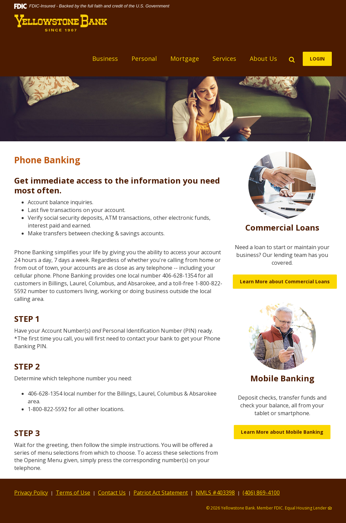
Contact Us (112, 492)
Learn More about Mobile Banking (282, 432)
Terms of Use (73, 492)
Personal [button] (144, 58)
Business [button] (105, 58)
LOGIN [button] (317, 58)
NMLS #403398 (215, 492)
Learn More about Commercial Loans (285, 281)
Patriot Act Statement (160, 492)
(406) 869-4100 (261, 492)
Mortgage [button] (184, 58)
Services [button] (224, 58)
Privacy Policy (31, 492)
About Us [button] (263, 58)
